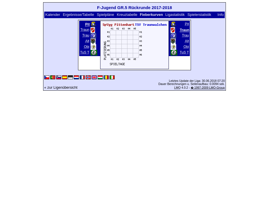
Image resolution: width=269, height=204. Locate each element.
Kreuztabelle (127, 14)
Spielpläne (105, 14)
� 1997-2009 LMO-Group (208, 87)
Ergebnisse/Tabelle (78, 14)
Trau (85, 35)
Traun (84, 30)
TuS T (84, 52)
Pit (187, 24)
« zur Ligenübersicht (60, 87)
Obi (86, 47)
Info (221, 14)
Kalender (52, 14)
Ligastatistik (175, 14)
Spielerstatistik (199, 14)
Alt (87, 41)
